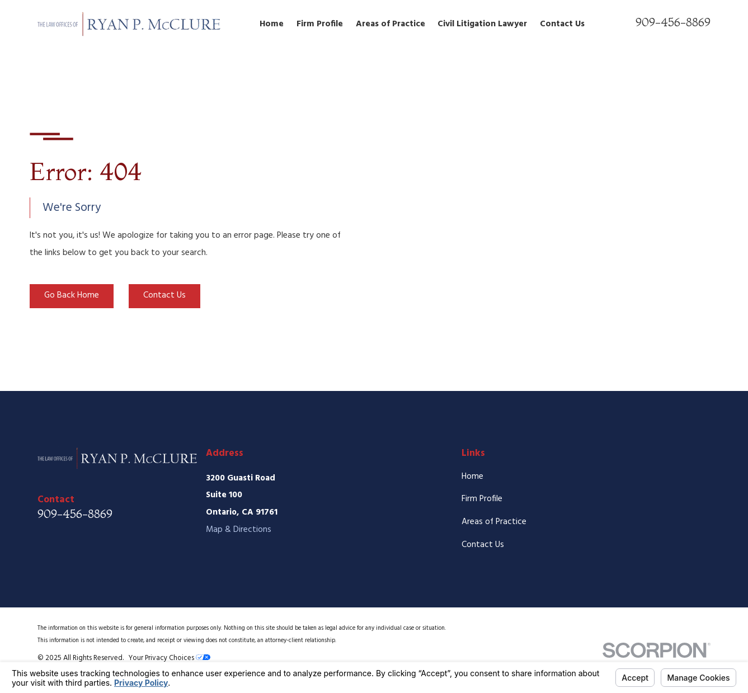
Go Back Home (71, 295)
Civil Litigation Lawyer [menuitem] (482, 24)
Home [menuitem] (272, 24)
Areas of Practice (494, 522)
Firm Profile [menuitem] (320, 24)
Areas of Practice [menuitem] (390, 24)
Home (472, 476)
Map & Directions (238, 529)
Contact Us (164, 295)
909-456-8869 (673, 22)
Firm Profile (482, 499)
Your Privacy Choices (169, 658)
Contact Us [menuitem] (562, 24)
